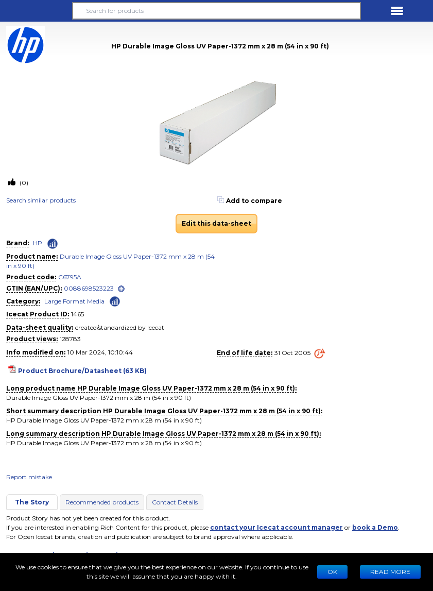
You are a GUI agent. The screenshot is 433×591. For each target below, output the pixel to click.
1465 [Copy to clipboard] (77, 314)
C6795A (69, 277)
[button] (36, 11)
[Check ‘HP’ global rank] (52, 244)
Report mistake (29, 477)
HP (37, 243)
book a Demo (375, 527)
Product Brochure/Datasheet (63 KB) (82, 371)
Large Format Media (74, 301)
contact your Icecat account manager (276, 527)
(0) (23, 183)
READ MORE (390, 572)
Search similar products (41, 200)
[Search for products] (216, 10)
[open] (121, 288)
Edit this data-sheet (216, 223)
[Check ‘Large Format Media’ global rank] (115, 301)
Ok (332, 572)
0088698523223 (89, 288)
